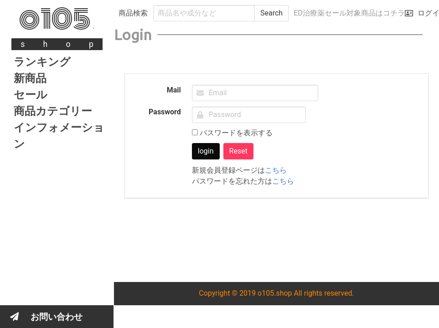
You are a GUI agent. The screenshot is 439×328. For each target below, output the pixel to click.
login (206, 151)
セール (30, 94)
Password (165, 112)
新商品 (30, 78)
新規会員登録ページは (239, 170)
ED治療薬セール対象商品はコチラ (349, 13)
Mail (174, 90)
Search (271, 13)
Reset (238, 151)
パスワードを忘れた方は (243, 181)
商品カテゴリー (53, 111)
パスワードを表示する (232, 132)
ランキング (42, 62)
